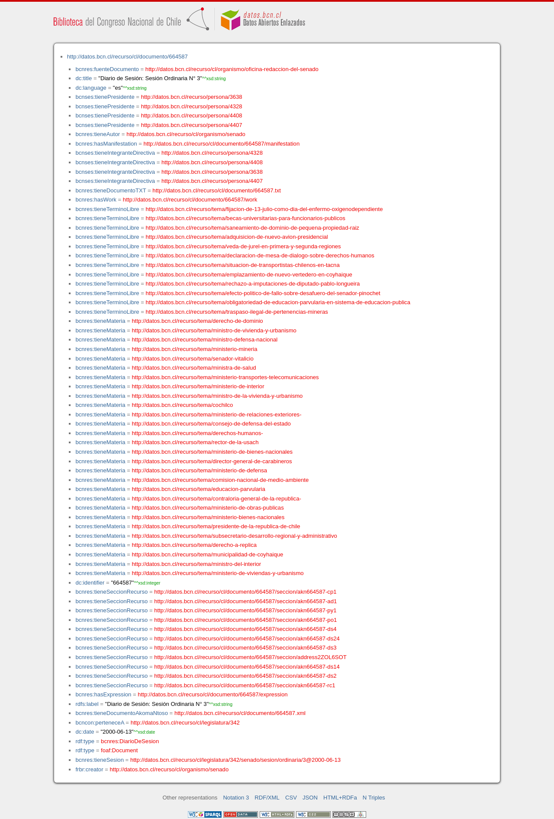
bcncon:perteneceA (99, 722)
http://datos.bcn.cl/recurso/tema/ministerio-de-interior (198, 386)
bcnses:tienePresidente (104, 97)
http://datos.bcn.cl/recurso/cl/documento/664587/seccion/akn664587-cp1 (245, 591)
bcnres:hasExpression (103, 694)
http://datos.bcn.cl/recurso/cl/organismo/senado (185, 134)
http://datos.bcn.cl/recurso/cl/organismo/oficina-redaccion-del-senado (232, 69)
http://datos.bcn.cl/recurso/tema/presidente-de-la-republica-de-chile (216, 526)
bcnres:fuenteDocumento (106, 69)
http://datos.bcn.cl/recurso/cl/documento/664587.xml (240, 713)
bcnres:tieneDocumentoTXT (110, 190)
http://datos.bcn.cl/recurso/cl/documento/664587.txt (216, 190)
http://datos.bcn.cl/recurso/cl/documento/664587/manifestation (221, 143)
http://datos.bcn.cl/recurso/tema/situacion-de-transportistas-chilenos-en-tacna (243, 265)
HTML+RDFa (340, 797)
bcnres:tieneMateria (100, 321)
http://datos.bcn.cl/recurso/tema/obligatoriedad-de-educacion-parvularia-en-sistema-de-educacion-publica (278, 302)
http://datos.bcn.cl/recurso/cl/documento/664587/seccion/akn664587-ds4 (245, 629)
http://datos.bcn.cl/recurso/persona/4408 (191, 115)
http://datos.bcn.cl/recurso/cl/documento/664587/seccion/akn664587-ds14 (247, 666)
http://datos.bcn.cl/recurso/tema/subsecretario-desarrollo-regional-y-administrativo (234, 536)
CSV (291, 797)
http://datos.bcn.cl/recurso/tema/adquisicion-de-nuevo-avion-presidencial (237, 237)
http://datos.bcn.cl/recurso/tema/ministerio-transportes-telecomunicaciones (225, 377)
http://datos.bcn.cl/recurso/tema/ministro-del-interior (196, 564)
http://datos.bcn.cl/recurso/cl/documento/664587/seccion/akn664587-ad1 (245, 601)
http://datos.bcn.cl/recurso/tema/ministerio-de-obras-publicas (208, 507)
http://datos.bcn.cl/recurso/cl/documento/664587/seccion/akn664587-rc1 (244, 685)
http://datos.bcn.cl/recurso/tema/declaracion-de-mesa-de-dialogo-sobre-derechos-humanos (260, 255)
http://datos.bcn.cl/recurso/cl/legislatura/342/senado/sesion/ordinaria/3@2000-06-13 (235, 760)
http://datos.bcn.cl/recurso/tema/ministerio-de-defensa (199, 470)
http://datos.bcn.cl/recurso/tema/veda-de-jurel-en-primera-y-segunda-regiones (243, 246)
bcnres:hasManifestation (106, 143)
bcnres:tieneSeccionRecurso (111, 591)
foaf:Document (119, 750)
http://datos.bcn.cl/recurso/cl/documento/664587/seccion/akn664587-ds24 (247, 638)
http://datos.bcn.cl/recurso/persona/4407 (191, 125)
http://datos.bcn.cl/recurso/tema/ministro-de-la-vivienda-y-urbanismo (217, 396)
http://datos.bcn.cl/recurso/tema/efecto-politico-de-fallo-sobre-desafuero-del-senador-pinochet (263, 293)
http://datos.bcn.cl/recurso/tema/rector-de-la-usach (195, 442)
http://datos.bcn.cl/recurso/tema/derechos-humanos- (197, 433)
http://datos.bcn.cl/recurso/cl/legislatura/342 (185, 722)
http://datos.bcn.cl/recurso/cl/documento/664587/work (190, 199)
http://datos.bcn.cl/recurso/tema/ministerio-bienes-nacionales (208, 517)
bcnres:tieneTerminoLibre (107, 209)
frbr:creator (89, 769)
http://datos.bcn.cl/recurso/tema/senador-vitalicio (193, 358)
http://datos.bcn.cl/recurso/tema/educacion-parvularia (198, 489)
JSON (310, 797)
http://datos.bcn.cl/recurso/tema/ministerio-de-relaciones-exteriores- (217, 414)
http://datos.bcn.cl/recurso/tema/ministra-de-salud (194, 367)
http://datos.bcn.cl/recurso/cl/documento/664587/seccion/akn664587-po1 (245, 620)
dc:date (84, 731)
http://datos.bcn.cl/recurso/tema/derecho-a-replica (194, 545)
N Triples (374, 797)
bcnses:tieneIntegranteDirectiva (115, 153)
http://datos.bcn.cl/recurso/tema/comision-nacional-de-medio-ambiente (220, 480)
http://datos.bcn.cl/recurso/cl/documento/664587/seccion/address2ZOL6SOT (250, 657)
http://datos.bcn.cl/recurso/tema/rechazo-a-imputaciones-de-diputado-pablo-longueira (253, 283)
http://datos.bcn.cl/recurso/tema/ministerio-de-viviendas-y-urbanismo (218, 573)
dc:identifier (89, 582)
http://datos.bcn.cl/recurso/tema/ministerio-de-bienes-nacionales (212, 451)
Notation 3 (236, 797)
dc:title (83, 78)
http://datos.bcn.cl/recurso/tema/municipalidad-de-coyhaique (207, 554)
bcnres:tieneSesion (99, 760)
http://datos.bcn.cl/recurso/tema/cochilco (182, 405)
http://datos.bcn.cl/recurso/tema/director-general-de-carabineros (212, 461)
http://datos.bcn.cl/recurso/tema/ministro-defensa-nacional (205, 339)
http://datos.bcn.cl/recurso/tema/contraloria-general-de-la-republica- (216, 498)
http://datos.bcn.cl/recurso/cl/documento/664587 (127, 56)
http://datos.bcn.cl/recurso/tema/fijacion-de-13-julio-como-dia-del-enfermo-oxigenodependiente (264, 209)
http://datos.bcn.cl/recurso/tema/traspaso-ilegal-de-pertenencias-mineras (237, 312)
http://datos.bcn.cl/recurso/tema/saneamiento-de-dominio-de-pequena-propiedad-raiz (252, 227)
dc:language (90, 87)
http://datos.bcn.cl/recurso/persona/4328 (191, 106)
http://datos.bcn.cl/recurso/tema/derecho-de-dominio (197, 321)
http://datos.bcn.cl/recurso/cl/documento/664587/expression (212, 694)
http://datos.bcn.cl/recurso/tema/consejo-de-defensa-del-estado (211, 423)
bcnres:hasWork (95, 199)
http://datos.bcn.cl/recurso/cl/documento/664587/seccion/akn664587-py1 (245, 610)
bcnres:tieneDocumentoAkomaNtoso (121, 713)
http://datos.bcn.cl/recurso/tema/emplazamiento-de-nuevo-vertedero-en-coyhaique (249, 274)
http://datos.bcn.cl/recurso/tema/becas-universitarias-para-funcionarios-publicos (245, 218)
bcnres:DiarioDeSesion (130, 741)
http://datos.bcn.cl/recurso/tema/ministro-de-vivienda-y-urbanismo (214, 330)
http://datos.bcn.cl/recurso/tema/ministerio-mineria (195, 349)
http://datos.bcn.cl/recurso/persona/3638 (191, 97)
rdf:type (84, 741)
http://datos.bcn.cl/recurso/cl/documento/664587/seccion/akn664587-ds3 (245, 647)
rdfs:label (86, 704)
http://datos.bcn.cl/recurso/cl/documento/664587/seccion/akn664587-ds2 (245, 676)
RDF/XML (267, 797)
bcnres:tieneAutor (97, 134)
